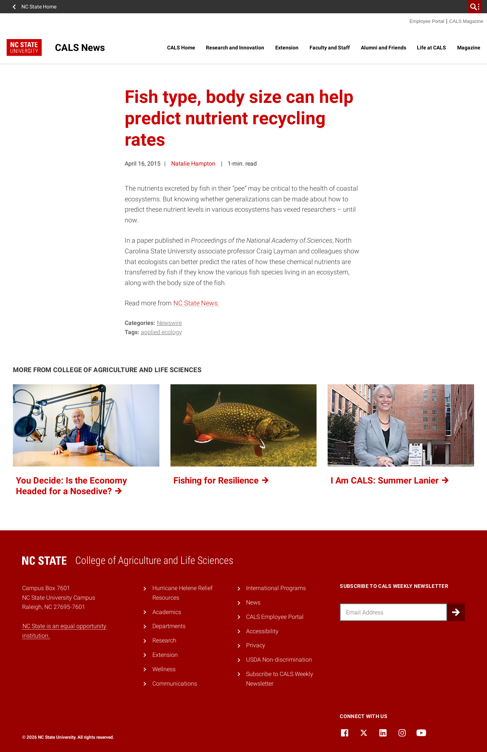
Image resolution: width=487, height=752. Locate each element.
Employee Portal (427, 21)
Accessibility (262, 631)
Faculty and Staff (330, 48)
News (253, 602)
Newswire (169, 322)
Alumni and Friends (383, 48)
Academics (166, 612)
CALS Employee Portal (275, 616)
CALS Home (181, 48)
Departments (169, 626)
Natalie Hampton (193, 163)
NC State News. (196, 303)
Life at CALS (431, 48)
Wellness (164, 669)
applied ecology (161, 332)
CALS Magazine (466, 21)
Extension (286, 48)
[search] (474, 6)
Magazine (468, 48)
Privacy (255, 645)
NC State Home (38, 7)
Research (164, 640)
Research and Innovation (235, 48)
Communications (174, 683)
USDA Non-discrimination (279, 659)
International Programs (276, 588)
